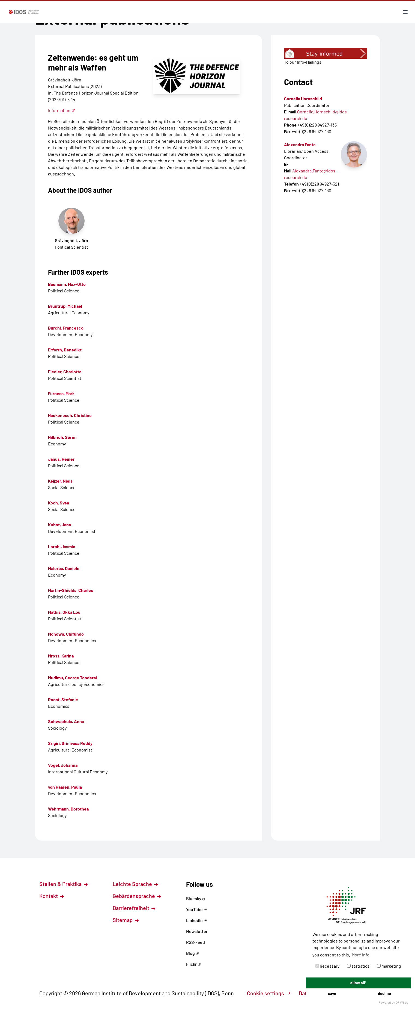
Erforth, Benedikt (65, 349)
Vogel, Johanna (62, 765)
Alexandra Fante (300, 144)
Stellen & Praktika (63, 883)
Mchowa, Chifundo (66, 633)
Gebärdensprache (137, 895)
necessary (327, 965)
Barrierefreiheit (134, 908)
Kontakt (51, 895)
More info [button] (360, 954)
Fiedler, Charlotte (65, 371)
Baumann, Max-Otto (67, 284)
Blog (192, 953)
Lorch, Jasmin (61, 546)
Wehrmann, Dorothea (68, 808)
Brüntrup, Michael (65, 306)
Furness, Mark (61, 393)
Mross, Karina (61, 655)
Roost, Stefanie (63, 699)
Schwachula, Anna (66, 721)
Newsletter (197, 931)
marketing (389, 965)
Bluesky (195, 898)
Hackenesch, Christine (70, 415)
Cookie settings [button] (268, 993)
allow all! (358, 982)
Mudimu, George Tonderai (72, 677)
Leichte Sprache (135, 883)
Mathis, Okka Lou (64, 612)
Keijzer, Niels (60, 480)
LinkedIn (196, 920)
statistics (358, 965)
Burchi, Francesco (65, 327)
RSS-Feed (195, 942)
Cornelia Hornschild (303, 98)
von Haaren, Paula (65, 786)
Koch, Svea (58, 502)
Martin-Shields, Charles (70, 590)
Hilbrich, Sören (62, 437)
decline (384, 993)
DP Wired (402, 1002)
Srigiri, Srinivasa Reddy (70, 743)
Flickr (193, 964)
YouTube (196, 909)
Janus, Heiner (61, 459)
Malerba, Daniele (63, 568)
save (332, 993)
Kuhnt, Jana (59, 524)
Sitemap (126, 920)
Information (61, 110)
